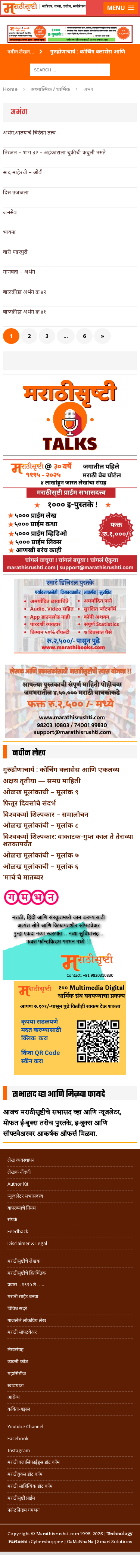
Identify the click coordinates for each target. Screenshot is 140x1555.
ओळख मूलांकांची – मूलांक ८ (40, 824)
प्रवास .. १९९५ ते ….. (25, 1284)
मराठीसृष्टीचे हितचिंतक (26, 1273)
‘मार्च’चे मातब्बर (23, 876)
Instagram (18, 1450)
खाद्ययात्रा (15, 1385)
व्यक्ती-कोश (17, 1361)
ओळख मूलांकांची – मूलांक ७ (41, 854)
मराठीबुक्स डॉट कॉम (25, 1474)
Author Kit (17, 1184)
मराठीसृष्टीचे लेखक (23, 1261)
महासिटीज (16, 1373)
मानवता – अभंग (19, 271)
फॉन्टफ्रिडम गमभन (23, 1510)
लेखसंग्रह (15, 1349)
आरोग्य (13, 1397)
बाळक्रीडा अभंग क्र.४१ (24, 311)
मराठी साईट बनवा (22, 1296)
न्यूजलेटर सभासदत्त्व (25, 1196)
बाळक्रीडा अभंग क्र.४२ (24, 291)
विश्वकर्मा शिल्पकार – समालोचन (45, 814)
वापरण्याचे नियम (21, 1208)
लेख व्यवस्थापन (20, 1160)
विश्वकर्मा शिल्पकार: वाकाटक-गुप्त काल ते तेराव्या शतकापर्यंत (68, 840)
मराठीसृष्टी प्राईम (21, 1498)
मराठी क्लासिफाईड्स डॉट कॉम (33, 1462)
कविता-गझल (18, 1409)
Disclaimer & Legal (27, 1243)
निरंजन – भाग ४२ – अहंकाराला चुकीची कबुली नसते (54, 152)
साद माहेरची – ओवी (23, 172)
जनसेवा (10, 212)
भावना (9, 231)
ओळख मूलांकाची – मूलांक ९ (40, 791)
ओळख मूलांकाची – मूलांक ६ (40, 866)
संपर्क (12, 1219)
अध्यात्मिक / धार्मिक (50, 89)
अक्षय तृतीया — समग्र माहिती (42, 780)
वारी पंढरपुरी (15, 251)
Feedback (17, 1231)
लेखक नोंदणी (19, 1172)
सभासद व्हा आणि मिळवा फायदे (58, 1094)
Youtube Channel (25, 1426)
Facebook (17, 1438)
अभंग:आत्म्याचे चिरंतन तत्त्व (29, 132)
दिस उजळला (16, 192)
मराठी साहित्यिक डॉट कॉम (30, 1486)
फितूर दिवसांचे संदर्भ (29, 802)
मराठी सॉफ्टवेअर (22, 1332)
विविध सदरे (17, 1308)
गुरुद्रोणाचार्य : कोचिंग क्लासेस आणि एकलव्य (61, 769)
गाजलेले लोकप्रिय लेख (26, 1320)
